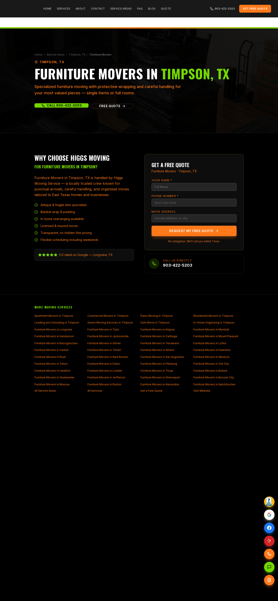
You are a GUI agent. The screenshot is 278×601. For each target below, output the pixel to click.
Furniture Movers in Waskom (211, 357)
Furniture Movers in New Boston (107, 357)
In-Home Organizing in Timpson (213, 322)
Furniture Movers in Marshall (211, 329)
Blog (152, 8)
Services (63, 8)
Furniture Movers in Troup (156, 370)
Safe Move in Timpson (155, 322)
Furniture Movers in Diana (103, 363)
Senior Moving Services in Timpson (110, 322)
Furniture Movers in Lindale (104, 370)
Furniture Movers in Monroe (52, 384)
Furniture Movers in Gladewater (54, 377)
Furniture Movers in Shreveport (160, 377)
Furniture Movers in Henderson (54, 336)
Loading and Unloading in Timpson (56, 322)
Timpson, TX (77, 54)
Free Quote (112, 106)
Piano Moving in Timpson (156, 315)
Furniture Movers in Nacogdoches (56, 343)
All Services (94, 390)
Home (47, 8)
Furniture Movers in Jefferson (106, 377)
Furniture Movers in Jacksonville (108, 336)
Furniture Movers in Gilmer (104, 343)
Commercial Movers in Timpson (107, 315)
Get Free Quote (255, 8)
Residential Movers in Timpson (213, 315)
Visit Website (201, 390)
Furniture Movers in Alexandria (159, 384)
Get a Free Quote (151, 390)
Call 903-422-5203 (61, 105)
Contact (98, 8)
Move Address (164, 211)
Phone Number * (165, 196)
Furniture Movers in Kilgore (157, 329)
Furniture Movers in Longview (53, 329)
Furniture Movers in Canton (51, 350)
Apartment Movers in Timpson (53, 315)
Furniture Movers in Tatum (51, 363)
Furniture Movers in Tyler (103, 329)
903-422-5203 (222, 8)
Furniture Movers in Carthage (158, 336)
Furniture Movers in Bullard (210, 370)
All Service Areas (45, 390)
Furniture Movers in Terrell (104, 350)
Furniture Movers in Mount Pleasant (215, 336)
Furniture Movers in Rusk (50, 357)
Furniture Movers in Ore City (211, 363)
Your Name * (162, 180)
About (80, 8)
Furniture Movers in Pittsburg (158, 363)
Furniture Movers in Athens (157, 350)
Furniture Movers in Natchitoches (214, 384)
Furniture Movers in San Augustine (162, 357)
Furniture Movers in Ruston (104, 384)
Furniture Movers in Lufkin (209, 343)
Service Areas (121, 8)
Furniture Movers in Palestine (211, 350)
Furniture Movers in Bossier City (213, 377)
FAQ (140, 8)
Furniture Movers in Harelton (52, 370)
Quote (166, 8)
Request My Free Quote (194, 231)
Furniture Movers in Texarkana (159, 343)
